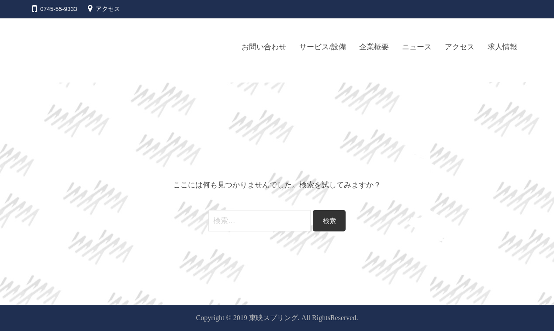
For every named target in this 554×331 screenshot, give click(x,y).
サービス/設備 (322, 47)
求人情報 (505, 47)
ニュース (417, 47)
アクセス (108, 9)
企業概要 (374, 47)
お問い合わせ (261, 47)
